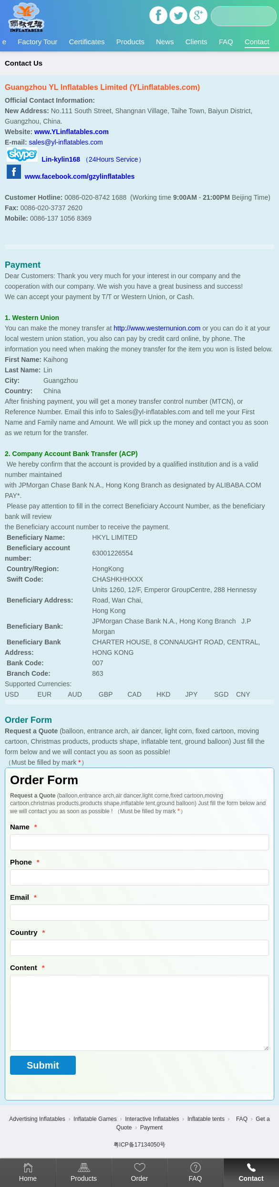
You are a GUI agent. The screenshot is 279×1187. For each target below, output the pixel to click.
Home (28, 1178)
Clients (196, 42)
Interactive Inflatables (152, 1119)
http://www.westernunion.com (157, 328)
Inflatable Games (95, 1119)
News (165, 42)
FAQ (226, 42)
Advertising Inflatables (37, 1119)
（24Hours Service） (113, 159)
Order (139, 1178)
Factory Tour (37, 42)
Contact (257, 42)
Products (130, 42)
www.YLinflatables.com (71, 132)
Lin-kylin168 (61, 159)
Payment (151, 1127)
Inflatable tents (206, 1119)
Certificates (86, 42)
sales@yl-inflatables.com (66, 142)
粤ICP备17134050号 (139, 1144)
